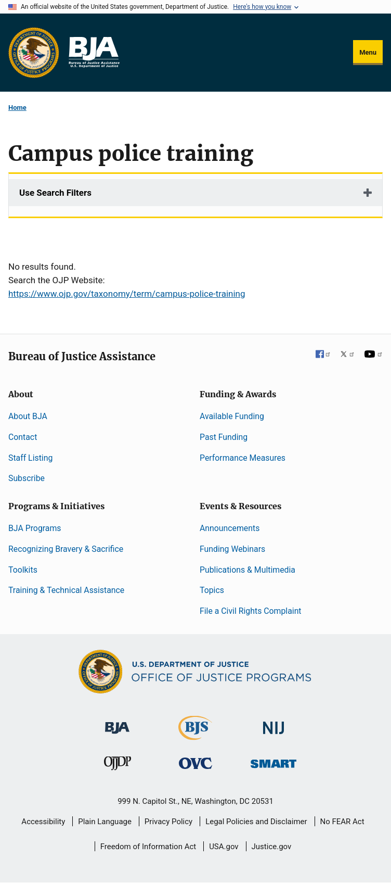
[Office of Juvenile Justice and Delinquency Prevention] (117, 766)
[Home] (94, 52)
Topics (212, 590)
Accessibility (43, 821)
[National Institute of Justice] (273, 723)
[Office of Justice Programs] (33, 52)
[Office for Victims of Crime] (195, 763)
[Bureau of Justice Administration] (117, 723)
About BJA (27, 416)
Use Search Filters (55, 192)
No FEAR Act (342, 821)
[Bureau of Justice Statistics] (195, 735)
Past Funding (223, 437)
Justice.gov (272, 846)
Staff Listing (30, 458)
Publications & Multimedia (247, 570)
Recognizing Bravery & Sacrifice (65, 549)
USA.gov (224, 846)
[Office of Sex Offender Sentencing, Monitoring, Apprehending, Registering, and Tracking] (273, 761)
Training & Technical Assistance (66, 590)
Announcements (229, 528)
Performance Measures (242, 458)
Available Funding (232, 416)
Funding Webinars (232, 549)
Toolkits (22, 570)
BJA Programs (34, 528)
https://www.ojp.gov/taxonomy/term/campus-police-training (126, 293)
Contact (22, 437)
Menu (367, 52)
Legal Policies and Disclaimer (256, 821)
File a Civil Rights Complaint (251, 611)
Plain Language (105, 821)
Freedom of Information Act (148, 846)
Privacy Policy (168, 821)
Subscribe (26, 478)
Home (17, 107)
